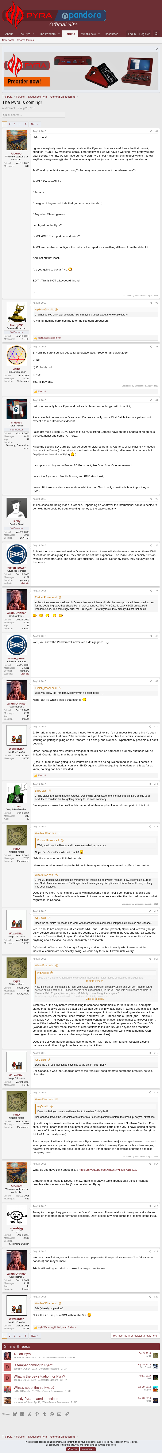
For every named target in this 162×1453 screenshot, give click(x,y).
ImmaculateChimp (23, 1402)
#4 (156, 400)
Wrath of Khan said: (46, 833)
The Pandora (47, 34)
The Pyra (24, 34)
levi (149, 1378)
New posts (8, 40)
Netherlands (23, 381)
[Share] (151, 131)
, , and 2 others (57, 1327)
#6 (156, 545)
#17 (156, 1163)
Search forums (25, 40)
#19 (156, 1251)
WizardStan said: (44, 875)
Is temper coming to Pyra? (33, 1365)
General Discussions (56, 1357)
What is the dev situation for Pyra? (39, 1376)
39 (69, 1357)
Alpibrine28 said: (44, 309)
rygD (148, 1356)
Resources (111, 34)
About (9, 34)
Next (33, 124)
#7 (156, 590)
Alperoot (10, 108)
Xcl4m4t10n (20, 1391)
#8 (156, 636)
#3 (156, 346)
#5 (156, 499)
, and (50, 337)
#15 (156, 1053)
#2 (156, 303)
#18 (156, 1206)
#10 (156, 726)
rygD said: (40, 917)
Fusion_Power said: (46, 597)
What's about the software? (34, 1387)
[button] (33, 33)
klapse (147, 1389)
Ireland (25, 628)
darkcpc (18, 1368)
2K (65, 1368)
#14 (156, 958)
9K (74, 1357)
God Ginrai (145, 1367)
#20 (156, 1296)
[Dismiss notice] (156, 50)
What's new (88, 34)
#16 (156, 1092)
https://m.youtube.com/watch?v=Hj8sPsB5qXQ (108, 1169)
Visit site (25, 583)
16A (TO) (24, 538)
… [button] (20, 124)
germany (24, 580)
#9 (156, 681)
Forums (70, 34)
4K (66, 1380)
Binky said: (41, 790)
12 (61, 1380)
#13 (156, 911)
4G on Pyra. (23, 1354)
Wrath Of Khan (21, 1357)
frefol (148, 1401)
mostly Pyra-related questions (36, 1399)
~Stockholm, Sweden (18, 1244)
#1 (156, 131)
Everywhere (23, 861)
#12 (156, 826)
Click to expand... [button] (95, 981)
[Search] (156, 33)
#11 (156, 784)
